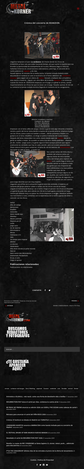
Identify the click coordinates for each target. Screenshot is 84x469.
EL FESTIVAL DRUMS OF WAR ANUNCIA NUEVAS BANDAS (27, 432)
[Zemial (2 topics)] (76, 388)
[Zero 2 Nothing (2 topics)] (30, 388)
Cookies (33, 459)
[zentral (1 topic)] (70, 388)
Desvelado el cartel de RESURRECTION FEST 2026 (24, 437)
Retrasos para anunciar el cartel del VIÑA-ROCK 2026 (26, 414)
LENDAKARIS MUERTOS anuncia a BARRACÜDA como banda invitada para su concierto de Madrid (39, 426)
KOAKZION (14, 63)
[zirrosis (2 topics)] (7, 388)
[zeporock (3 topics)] (39, 388)
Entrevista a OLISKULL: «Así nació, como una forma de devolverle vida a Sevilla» (36, 396)
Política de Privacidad (46, 459)
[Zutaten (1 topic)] (46, 388)
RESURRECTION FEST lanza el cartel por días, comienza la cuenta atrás (32, 401)
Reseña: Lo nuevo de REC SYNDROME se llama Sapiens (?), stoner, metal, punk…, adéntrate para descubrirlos (40, 444)
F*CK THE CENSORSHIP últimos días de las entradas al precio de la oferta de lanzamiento (39, 450)
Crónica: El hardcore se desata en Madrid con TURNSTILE (27, 419)
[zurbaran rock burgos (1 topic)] (17, 388)
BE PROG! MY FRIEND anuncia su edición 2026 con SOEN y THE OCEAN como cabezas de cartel (41, 407)
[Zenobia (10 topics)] (64, 388)
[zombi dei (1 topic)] (53, 388)
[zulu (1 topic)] (59, 388)
